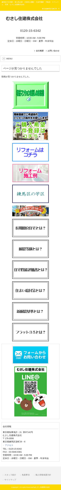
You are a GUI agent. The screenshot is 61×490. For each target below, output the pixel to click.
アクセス (9, 445)
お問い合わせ (53, 51)
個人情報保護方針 (43, 475)
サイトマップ (10, 480)
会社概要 (40, 51)
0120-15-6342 (30, 30)
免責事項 (26, 475)
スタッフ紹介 (10, 475)
